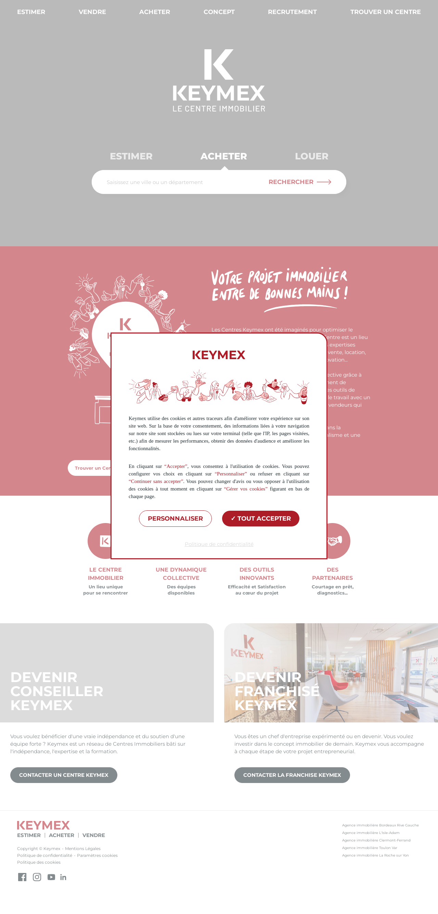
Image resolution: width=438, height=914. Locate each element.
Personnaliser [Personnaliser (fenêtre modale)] (175, 518)
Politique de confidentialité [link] (219, 544)
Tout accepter (261, 518)
